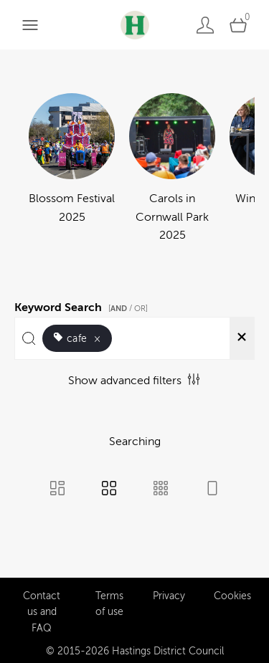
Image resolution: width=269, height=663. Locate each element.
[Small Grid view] (160, 489)
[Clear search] (242, 338)
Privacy (169, 591)
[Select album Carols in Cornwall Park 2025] (172, 169)
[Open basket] (238, 24)
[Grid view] (109, 489)
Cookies (232, 591)
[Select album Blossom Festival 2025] (72, 169)
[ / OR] (128, 308)
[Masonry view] (57, 489)
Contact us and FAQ (41, 607)
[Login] (205, 24)
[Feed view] (212, 489)
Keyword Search (83, 305)
